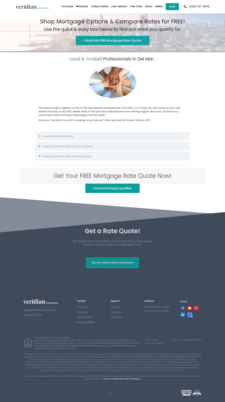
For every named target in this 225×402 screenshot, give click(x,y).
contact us (117, 312)
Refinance (82, 6)
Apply (172, 6)
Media (159, 6)
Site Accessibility (86, 322)
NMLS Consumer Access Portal (187, 339)
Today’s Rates (99, 6)
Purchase (67, 6)
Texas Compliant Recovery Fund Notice (121, 378)
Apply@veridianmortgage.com (40, 310)
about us (115, 307)
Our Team (116, 317)
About (148, 6)
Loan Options (119, 6)
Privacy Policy (151, 339)
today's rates (84, 317)
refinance (82, 312)
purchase (82, 307)
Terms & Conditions (154, 343)
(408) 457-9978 (199, 6)
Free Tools (136, 6)
